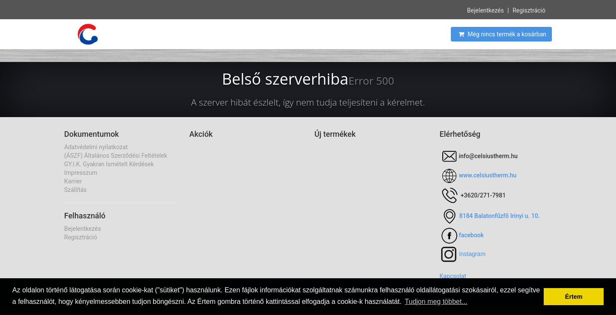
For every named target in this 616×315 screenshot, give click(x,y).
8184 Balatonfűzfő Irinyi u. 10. (499, 215)
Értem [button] (574, 296)
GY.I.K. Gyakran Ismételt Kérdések (109, 164)
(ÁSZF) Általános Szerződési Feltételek (115, 155)
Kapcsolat (453, 276)
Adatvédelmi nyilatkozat (96, 147)
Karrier (73, 181)
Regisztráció (528, 9)
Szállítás (75, 189)
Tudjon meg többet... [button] (436, 301)
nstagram (472, 253)
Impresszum (80, 172)
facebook (471, 235)
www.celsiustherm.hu (488, 175)
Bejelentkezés (485, 9)
